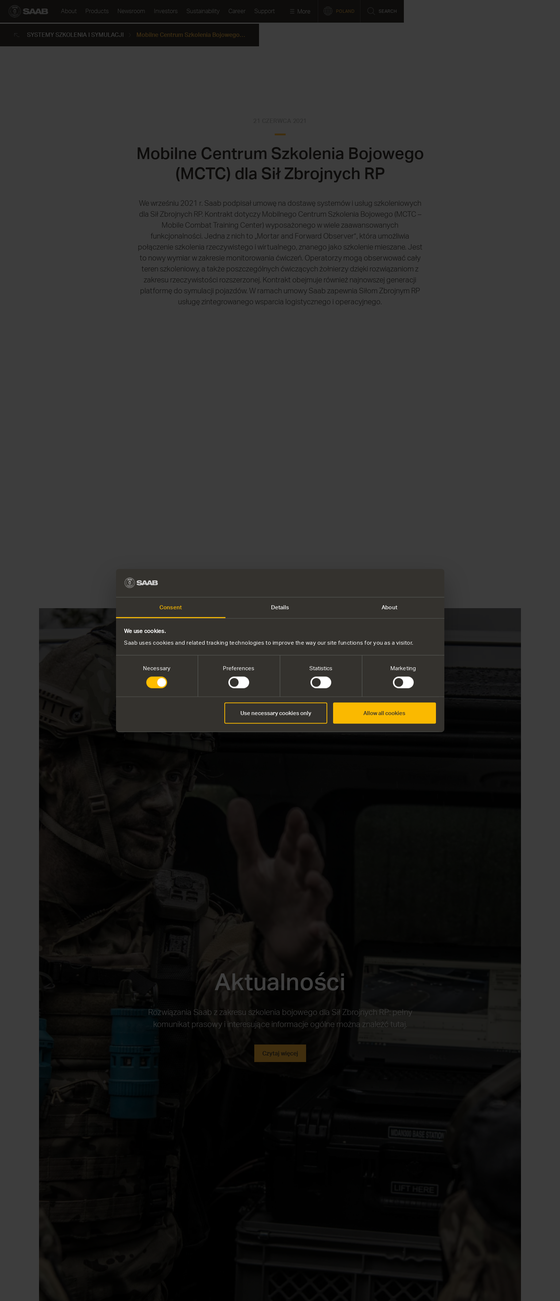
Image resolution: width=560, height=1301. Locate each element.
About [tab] (389, 607)
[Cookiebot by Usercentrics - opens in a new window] (404, 583)
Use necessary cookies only (275, 713)
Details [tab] (280, 607)
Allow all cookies (384, 713)
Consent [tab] (170, 607)
